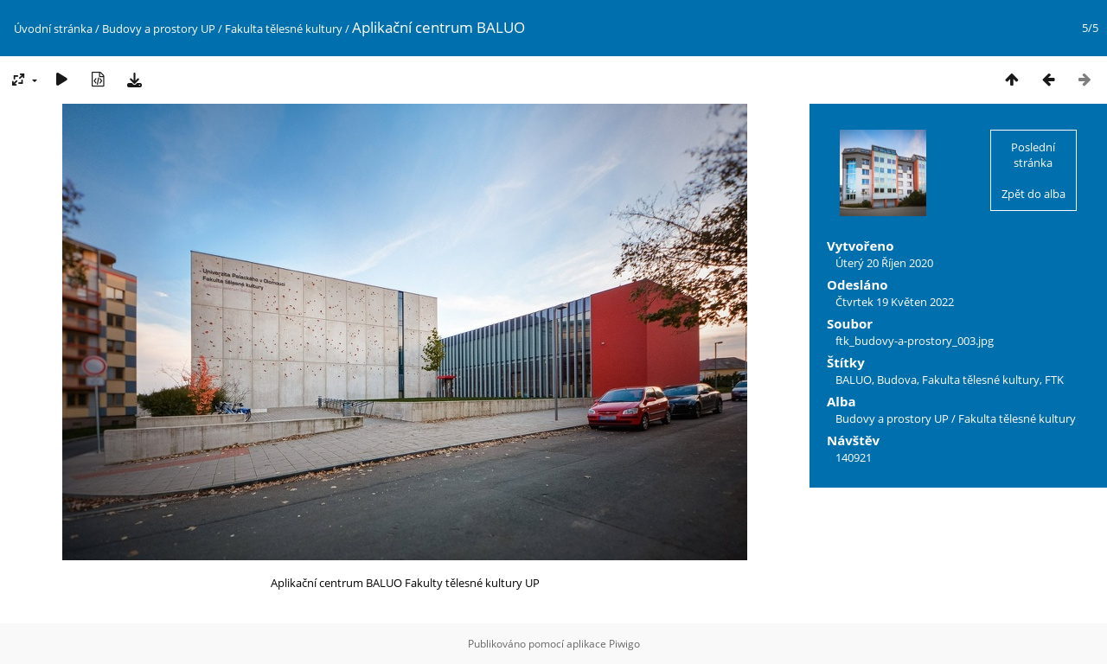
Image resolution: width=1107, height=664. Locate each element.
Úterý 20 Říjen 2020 (884, 263)
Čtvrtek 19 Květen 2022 (894, 302)
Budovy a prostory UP (158, 28)
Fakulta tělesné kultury (283, 28)
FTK (1054, 379)
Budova (897, 379)
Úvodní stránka (53, 28)
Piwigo (624, 643)
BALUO (853, 379)
